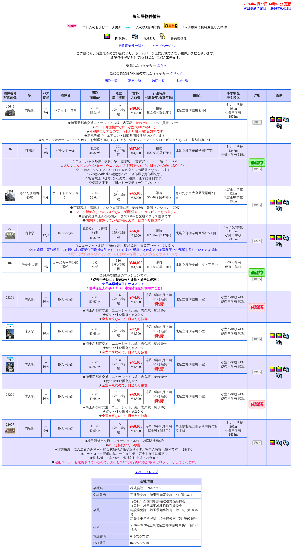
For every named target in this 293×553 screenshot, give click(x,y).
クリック (176, 73)
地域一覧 (181, 81)
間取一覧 (111, 81)
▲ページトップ (146, 472)
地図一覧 (158, 81)
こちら (162, 65)
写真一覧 (134, 81)
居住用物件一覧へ (131, 45)
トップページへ (163, 45)
